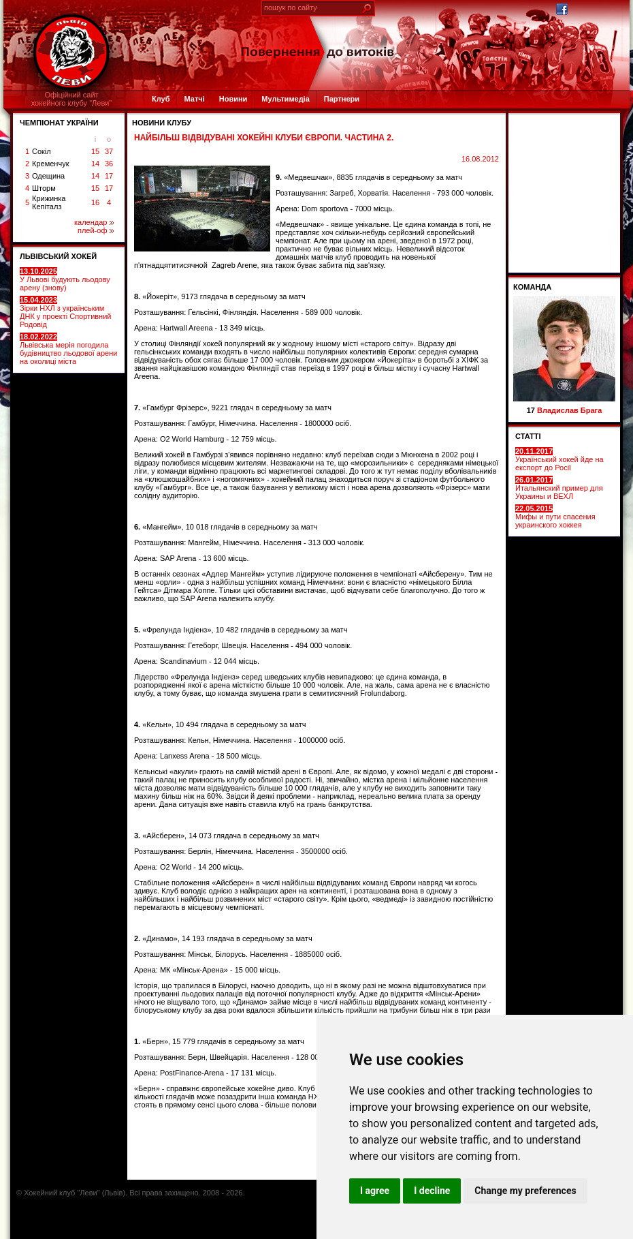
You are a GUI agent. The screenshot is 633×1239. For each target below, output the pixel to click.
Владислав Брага (569, 410)
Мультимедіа (285, 99)
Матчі (194, 99)
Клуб (160, 99)
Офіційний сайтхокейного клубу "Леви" (71, 99)
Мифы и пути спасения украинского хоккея (555, 516)
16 (95, 202)
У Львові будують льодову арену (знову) (65, 279)
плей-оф (96, 230)
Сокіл (41, 151)
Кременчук (50, 163)
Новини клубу (161, 123)
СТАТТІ (528, 436)
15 (95, 151)
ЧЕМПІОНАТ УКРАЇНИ (59, 123)
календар (94, 222)
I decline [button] (432, 1190)
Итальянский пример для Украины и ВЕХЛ (559, 488)
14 (95, 163)
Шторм (44, 188)
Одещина (48, 176)
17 (109, 176)
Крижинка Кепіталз (48, 202)
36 (109, 163)
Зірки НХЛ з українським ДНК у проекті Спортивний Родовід (65, 312)
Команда (532, 287)
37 (109, 151)
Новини (233, 99)
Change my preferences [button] (525, 1190)
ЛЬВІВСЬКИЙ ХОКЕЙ (58, 256)
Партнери (341, 99)
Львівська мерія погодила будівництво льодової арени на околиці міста (68, 349)
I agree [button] (374, 1190)
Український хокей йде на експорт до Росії (559, 459)
